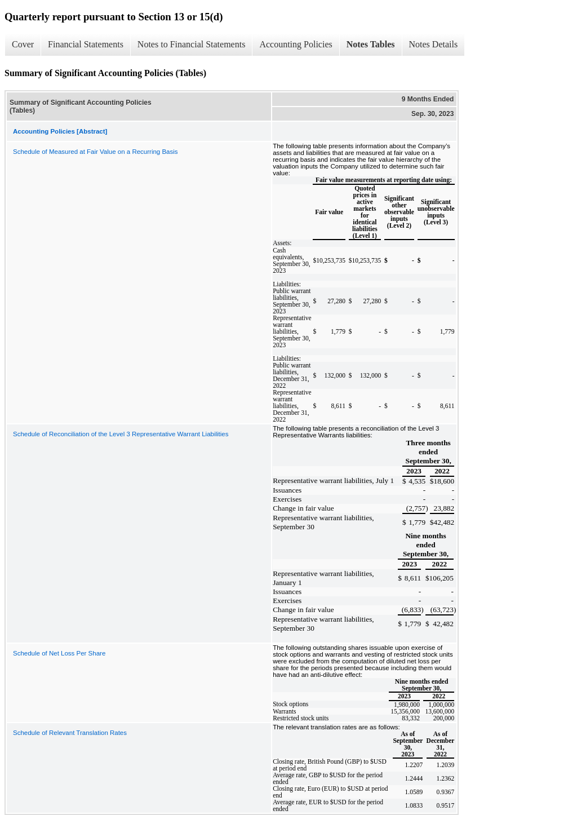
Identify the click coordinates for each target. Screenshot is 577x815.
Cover (23, 44)
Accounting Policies (295, 44)
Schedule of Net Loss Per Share (59, 653)
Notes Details (433, 44)
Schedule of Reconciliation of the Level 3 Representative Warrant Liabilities (120, 434)
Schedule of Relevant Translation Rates (70, 732)
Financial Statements (85, 44)
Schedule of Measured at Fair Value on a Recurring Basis (95, 151)
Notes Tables (371, 44)
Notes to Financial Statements (191, 44)
